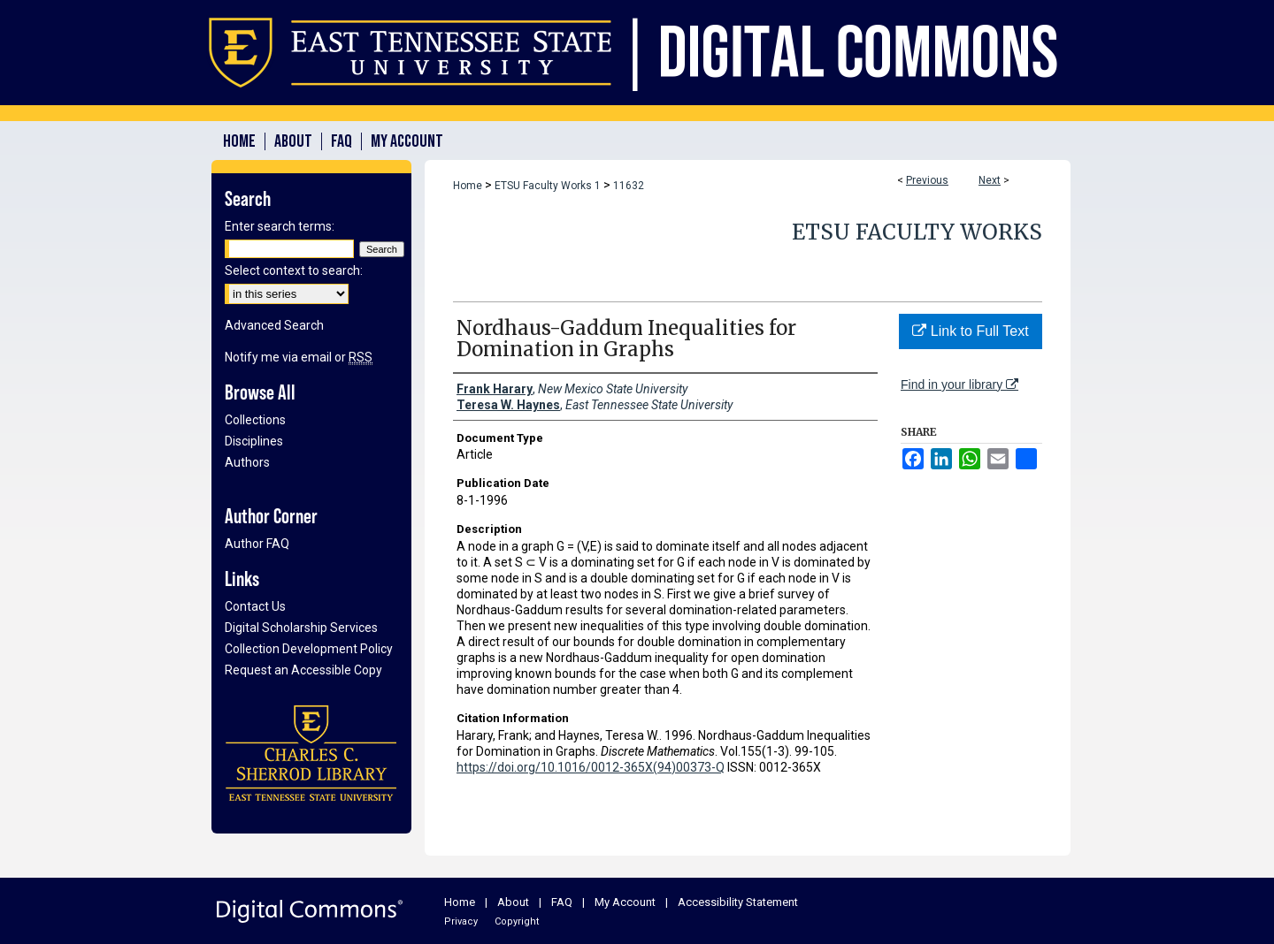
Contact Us (255, 606)
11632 (628, 185)
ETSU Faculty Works (917, 232)
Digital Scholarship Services (301, 627)
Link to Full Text (970, 331)
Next (990, 180)
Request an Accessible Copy (303, 670)
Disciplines (254, 441)
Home (467, 185)
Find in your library (959, 384)
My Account (625, 902)
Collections (255, 420)
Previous (927, 180)
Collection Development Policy (309, 649)
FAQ (561, 902)
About (513, 902)
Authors (247, 462)
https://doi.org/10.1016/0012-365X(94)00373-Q (591, 767)
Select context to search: (294, 270)
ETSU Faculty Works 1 (548, 185)
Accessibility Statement (738, 902)
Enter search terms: (279, 226)
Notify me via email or (298, 357)
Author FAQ (257, 544)
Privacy (461, 921)
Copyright (517, 921)
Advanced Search (274, 325)
